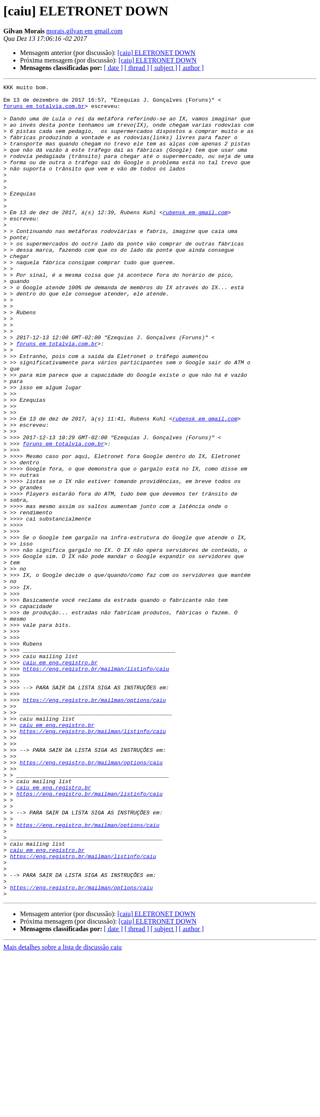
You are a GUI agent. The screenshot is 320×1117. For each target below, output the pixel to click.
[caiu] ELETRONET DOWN (156, 52)
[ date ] (113, 67)
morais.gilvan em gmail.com (84, 31)
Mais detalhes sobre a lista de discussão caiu (62, 1109)
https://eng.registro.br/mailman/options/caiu (94, 823)
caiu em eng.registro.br (60, 778)
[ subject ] (163, 67)
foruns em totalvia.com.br (44, 111)
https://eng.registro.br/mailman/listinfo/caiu (96, 786)
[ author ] (191, 67)
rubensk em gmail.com (195, 238)
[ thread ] (137, 67)
